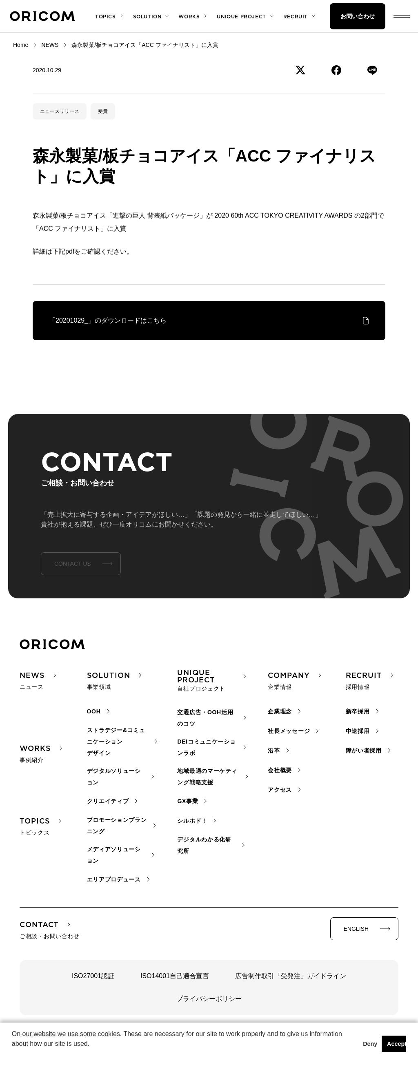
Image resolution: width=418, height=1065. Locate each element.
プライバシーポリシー (209, 998)
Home (20, 45)
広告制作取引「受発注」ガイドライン (290, 975)
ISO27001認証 (93, 975)
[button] (13, 1054)
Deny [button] (370, 1044)
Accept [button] (396, 1044)
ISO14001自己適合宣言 (174, 975)
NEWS (49, 45)
